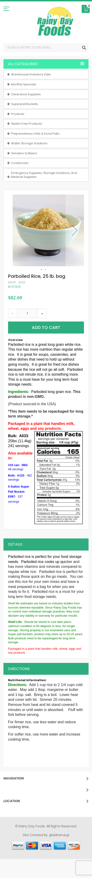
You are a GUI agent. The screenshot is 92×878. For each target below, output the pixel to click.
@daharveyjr (59, 835)
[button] (75, 230)
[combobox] (46, 47)
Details (15, 544)
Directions (19, 668)
